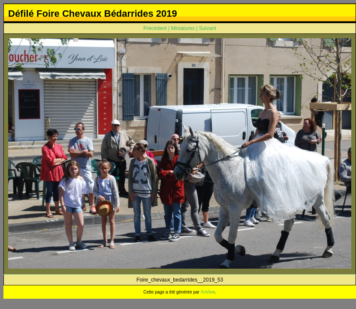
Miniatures (183, 28)
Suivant (207, 28)
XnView (208, 292)
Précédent (155, 28)
